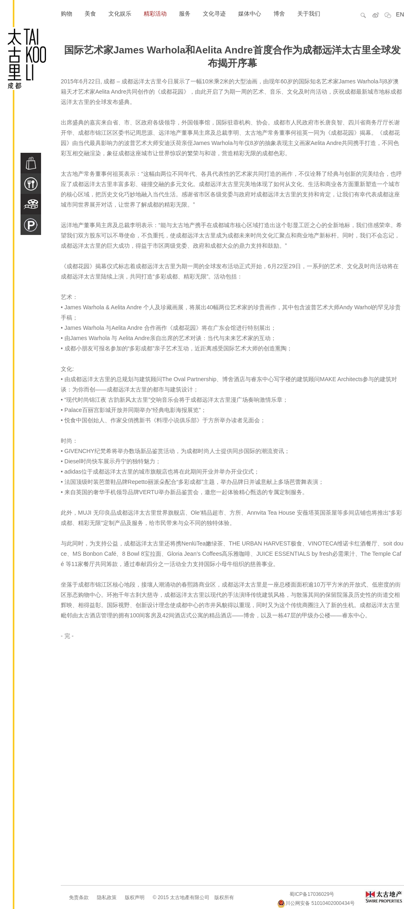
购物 (66, 13)
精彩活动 (155, 13)
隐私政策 (107, 897)
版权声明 (135, 897)
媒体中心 (249, 13)
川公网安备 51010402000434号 (316, 903)
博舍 (279, 13)
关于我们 (308, 13)
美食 (90, 13)
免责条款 (79, 897)
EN (400, 14)
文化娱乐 (119, 13)
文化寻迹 (214, 13)
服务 (185, 13)
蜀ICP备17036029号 (311, 894)
